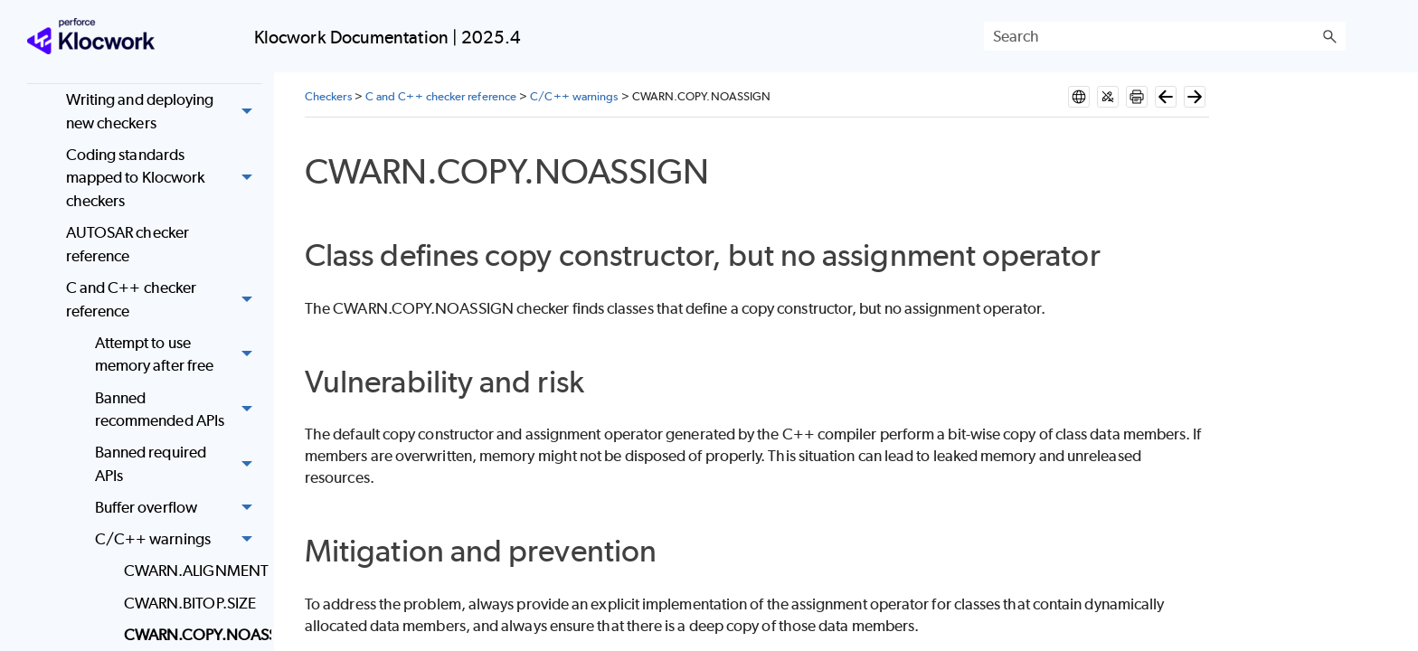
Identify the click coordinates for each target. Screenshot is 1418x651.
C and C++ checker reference (164, 299)
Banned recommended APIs (178, 410)
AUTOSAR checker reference (127, 244)
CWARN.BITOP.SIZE (190, 603)
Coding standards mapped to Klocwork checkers (164, 178)
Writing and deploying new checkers (164, 111)
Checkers (328, 96)
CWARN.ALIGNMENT (193, 570)
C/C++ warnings (178, 540)
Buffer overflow (178, 508)
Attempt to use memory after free (178, 354)
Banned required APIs (178, 465)
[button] (1329, 36)
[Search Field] (1165, 36)
